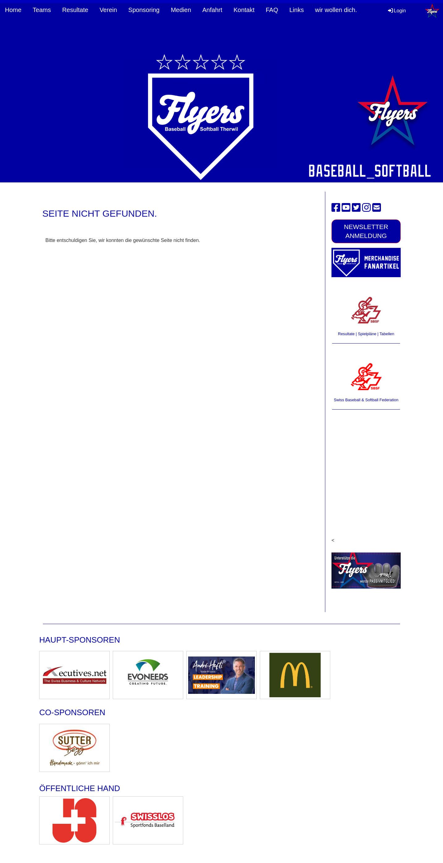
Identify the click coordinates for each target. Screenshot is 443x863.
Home (13, 9)
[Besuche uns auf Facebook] (335, 207)
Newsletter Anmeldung (366, 231)
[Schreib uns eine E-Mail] (376, 207)
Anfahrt (212, 9)
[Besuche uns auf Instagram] (366, 207)
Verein (108, 9)
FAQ (272, 9)
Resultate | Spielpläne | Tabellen (366, 333)
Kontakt (244, 9)
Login (396, 10)
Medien (181, 9)
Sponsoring (143, 9)
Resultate (75, 9)
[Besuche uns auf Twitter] (356, 207)
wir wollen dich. (336, 9)
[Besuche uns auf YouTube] (346, 207)
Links (296, 9)
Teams (42, 9)
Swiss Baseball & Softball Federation (366, 400)
